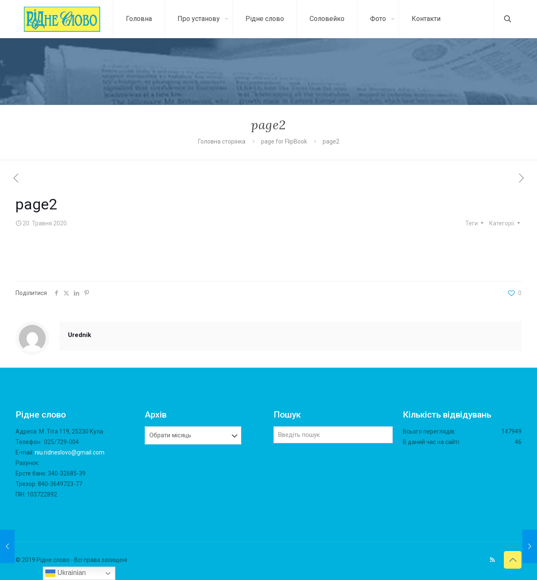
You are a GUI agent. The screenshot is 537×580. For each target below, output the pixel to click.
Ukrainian (65, 573)
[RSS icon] (492, 560)
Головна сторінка (222, 141)
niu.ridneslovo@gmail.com (69, 452)
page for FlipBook (284, 141)
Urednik (79, 335)
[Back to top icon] (512, 560)
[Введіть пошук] (333, 434)
